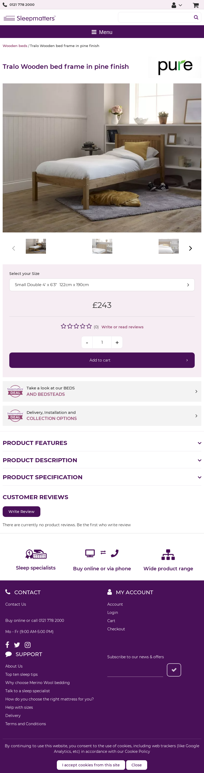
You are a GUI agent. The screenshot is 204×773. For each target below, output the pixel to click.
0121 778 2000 (22, 4)
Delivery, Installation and (112, 416)
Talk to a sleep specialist (27, 691)
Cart (111, 620)
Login (112, 612)
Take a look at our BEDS (112, 391)
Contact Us (15, 604)
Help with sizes (19, 707)
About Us (14, 666)
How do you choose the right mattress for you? (49, 699)
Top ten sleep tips (21, 674)
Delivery (13, 715)
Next (190, 248)
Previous (14, 248)
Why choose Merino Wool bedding (37, 682)
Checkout (116, 629)
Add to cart (100, 360)
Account (115, 604)
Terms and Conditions (25, 723)
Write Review (21, 511)
